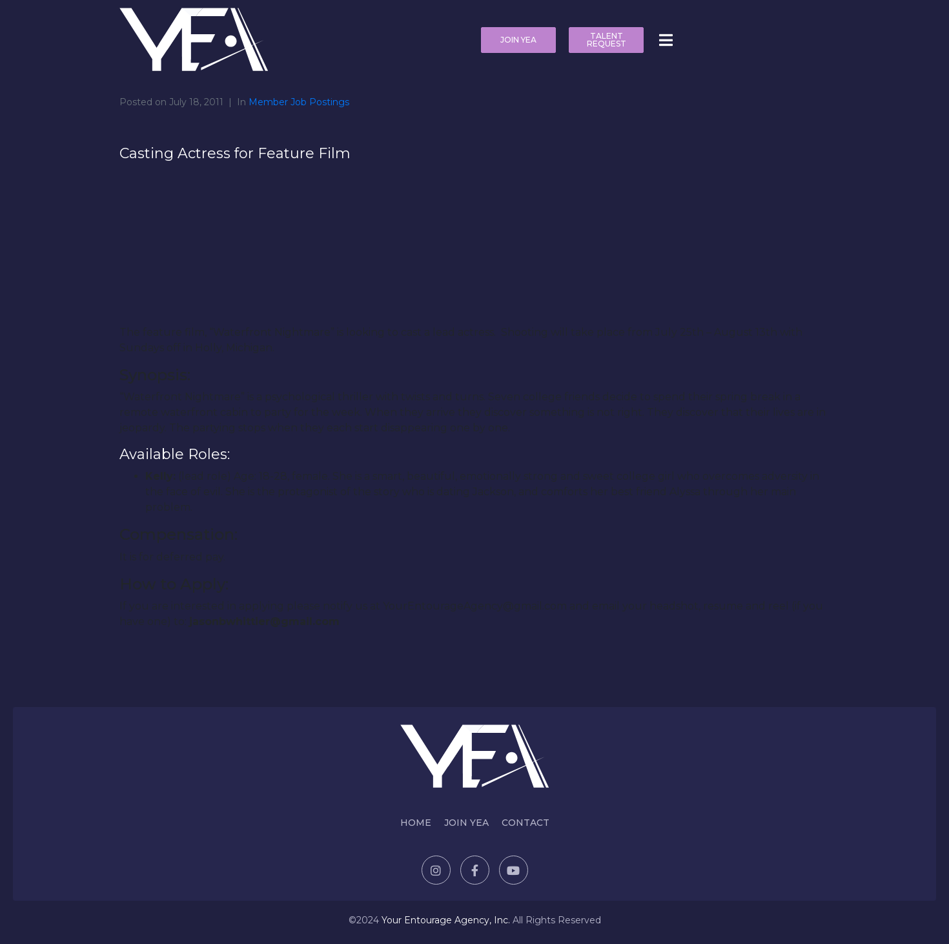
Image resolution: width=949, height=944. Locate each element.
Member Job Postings (299, 102)
